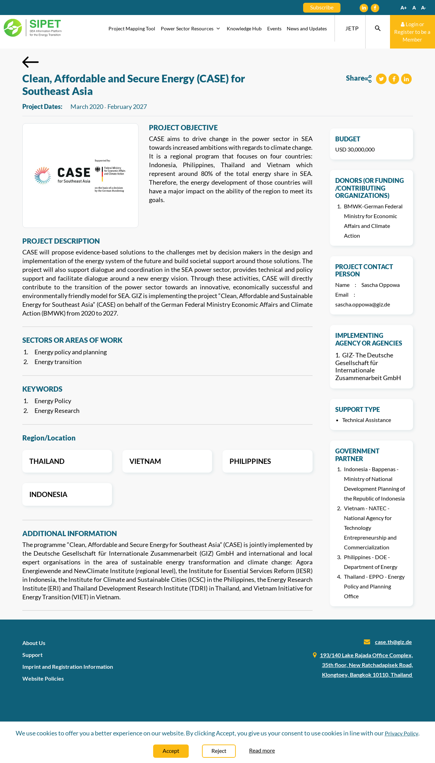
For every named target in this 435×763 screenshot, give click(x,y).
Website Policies (43, 678)
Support (32, 654)
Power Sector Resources (191, 28)
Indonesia (48, 494)
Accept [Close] (171, 750)
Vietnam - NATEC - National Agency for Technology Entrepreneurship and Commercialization (370, 527)
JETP (352, 28)
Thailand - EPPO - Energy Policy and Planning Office (374, 586)
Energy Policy (53, 401)
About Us (33, 642)
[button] (381, 79)
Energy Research (57, 410)
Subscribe (321, 7)
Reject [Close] (218, 750)
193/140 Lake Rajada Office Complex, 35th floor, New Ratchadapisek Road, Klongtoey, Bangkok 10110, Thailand (366, 665)
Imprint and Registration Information (67, 666)
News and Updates (307, 28)
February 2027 (127, 106)
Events (274, 28)
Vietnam (145, 461)
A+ (403, 7)
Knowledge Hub (244, 28)
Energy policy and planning (71, 352)
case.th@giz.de (393, 641)
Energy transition (58, 361)
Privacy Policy (401, 733)
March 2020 (86, 106)
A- (423, 7)
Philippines (250, 461)
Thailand (47, 461)
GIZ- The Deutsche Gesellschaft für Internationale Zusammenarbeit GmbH (368, 366)
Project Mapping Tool (131, 28)
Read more (262, 750)
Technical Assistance (366, 419)
